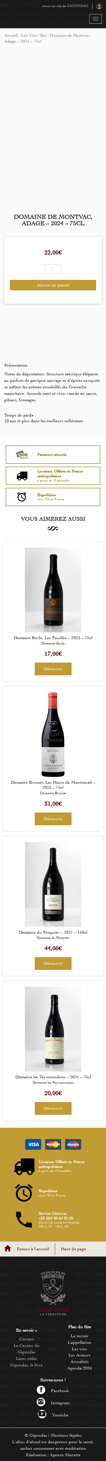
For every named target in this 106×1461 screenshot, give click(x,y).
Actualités (79, 1361)
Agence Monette (65, 1454)
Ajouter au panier (53, 285)
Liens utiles (26, 1358)
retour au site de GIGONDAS (65, 6)
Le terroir (79, 1335)
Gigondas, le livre (26, 1365)
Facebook (53, 1390)
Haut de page (73, 1248)
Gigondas (38, 1435)
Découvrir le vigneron (53, 339)
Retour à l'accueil (33, 1248)
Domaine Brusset (53, 793)
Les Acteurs (79, 1355)
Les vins (79, 1348)
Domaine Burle (53, 643)
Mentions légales (66, 1435)
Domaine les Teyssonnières (53, 1083)
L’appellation (80, 1342)
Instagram (53, 1402)
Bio (43, 35)
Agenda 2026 (79, 1368)
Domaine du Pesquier (53, 938)
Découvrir (53, 668)
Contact (26, 1339)
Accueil (11, 35)
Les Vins (29, 35)
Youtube (53, 1415)
